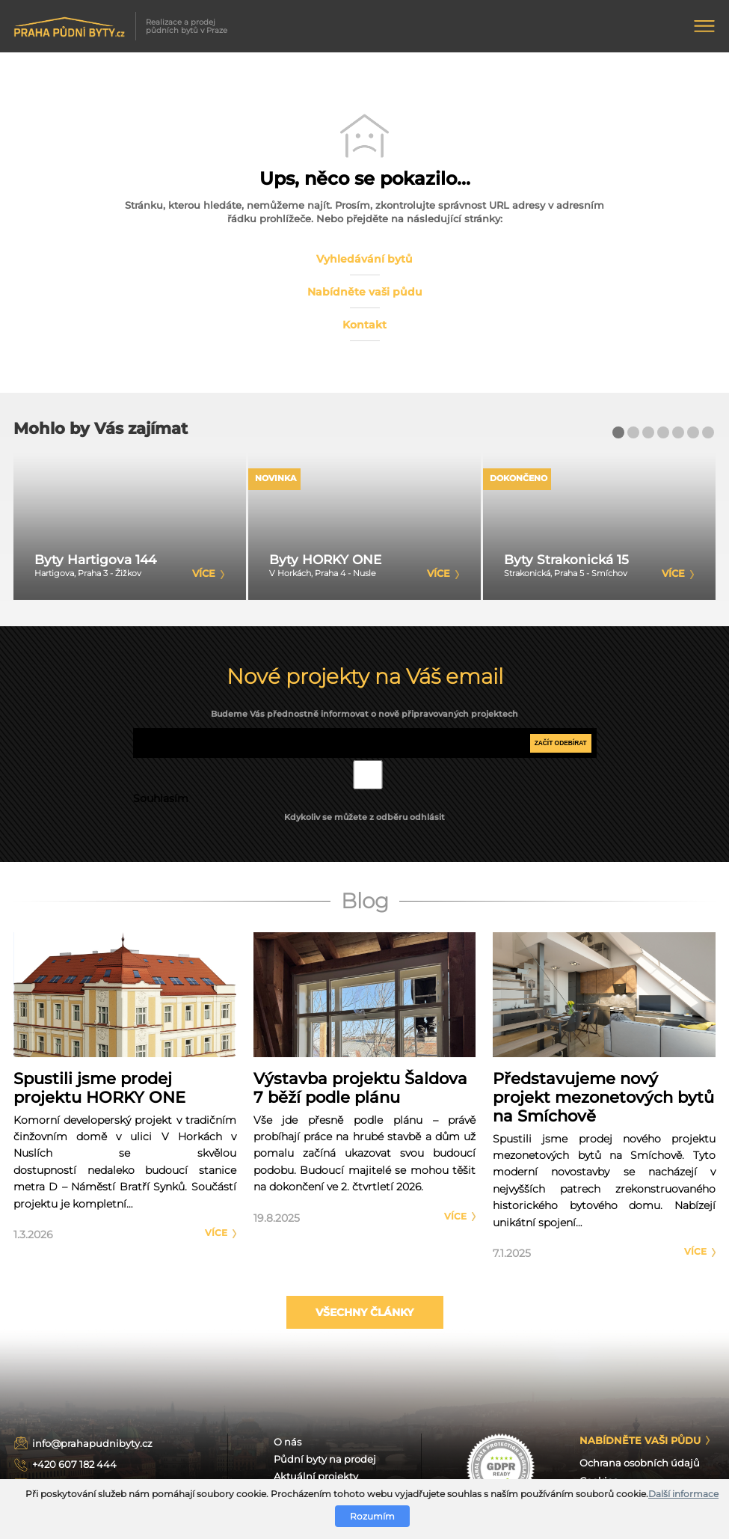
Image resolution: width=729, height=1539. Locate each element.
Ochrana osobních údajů (639, 1463)
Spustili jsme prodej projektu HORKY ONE (99, 1088)
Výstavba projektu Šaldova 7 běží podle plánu (360, 1088)
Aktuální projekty (316, 1476)
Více (216, 1233)
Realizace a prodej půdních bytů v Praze (120, 26)
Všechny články (364, 1312)
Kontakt (364, 324)
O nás (287, 1442)
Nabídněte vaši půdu (364, 292)
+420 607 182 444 (74, 1464)
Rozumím (372, 1516)
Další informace (683, 1493)
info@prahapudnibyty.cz (92, 1443)
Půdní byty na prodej (325, 1459)
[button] (618, 432)
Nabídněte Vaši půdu (640, 1440)
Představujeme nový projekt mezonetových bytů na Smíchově (603, 1097)
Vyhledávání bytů (364, 259)
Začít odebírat (561, 743)
